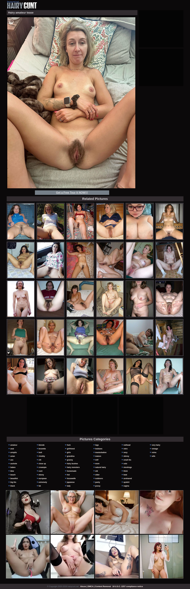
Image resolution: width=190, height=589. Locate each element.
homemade (71, 471)
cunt (40, 471)
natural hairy (100, 467)
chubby (42, 456)
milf (96, 460)
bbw (12, 471)
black (12, 486)
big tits (13, 482)
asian (12, 456)
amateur (13, 445)
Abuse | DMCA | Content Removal (95, 586)
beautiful (14, 478)
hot (68, 475)
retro (125, 449)
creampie (42, 467)
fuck (69, 445)
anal (12, 449)
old (96, 471)
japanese (70, 482)
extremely (43, 482)
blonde (41, 445)
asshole (13, 464)
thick (125, 471)
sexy (125, 452)
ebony (41, 475)
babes (13, 467)
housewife (71, 478)
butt (40, 452)
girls (69, 452)
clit (40, 460)
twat (125, 475)
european (43, 478)
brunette (42, 449)
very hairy (156, 445)
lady (68, 486)
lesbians (98, 449)
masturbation (101, 452)
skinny (126, 456)
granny (70, 460)
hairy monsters (73, 467)
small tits (127, 460)
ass (11, 460)
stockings (127, 467)
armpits (13, 452)
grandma (70, 456)
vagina (126, 486)
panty (97, 482)
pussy (97, 486)
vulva (154, 452)
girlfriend (71, 449)
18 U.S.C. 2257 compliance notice (127, 586)
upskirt (126, 482)
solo (125, 464)
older (97, 475)
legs (97, 445)
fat (40, 486)
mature (98, 456)
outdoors (99, 478)
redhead (126, 445)
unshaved (127, 478)
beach (13, 475)
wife (153, 456)
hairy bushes (72, 464)
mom (97, 464)
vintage (155, 449)
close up (42, 464)
